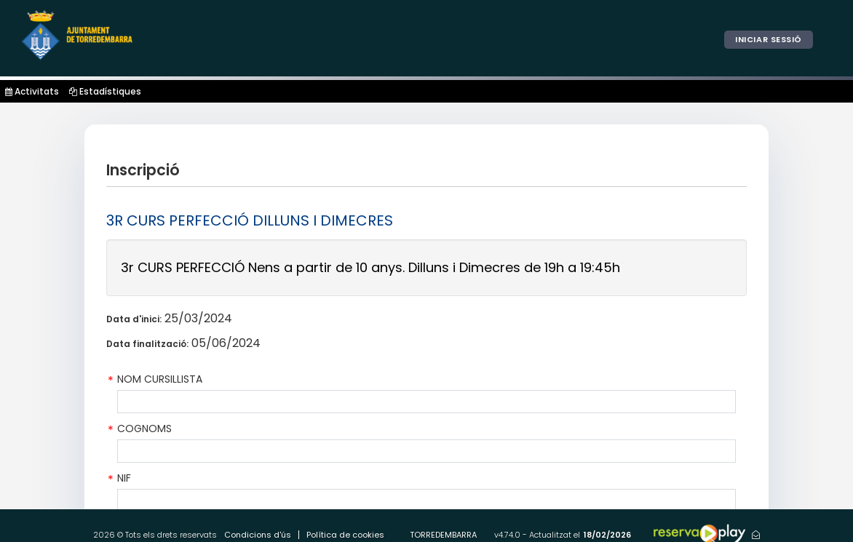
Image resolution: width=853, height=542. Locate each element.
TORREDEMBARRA (443, 534)
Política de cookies (345, 535)
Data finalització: (147, 344)
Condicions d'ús (257, 535)
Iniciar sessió (768, 39)
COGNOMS (144, 428)
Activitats (32, 91)
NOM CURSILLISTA (159, 379)
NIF (124, 478)
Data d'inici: (134, 319)
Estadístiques (105, 91)
